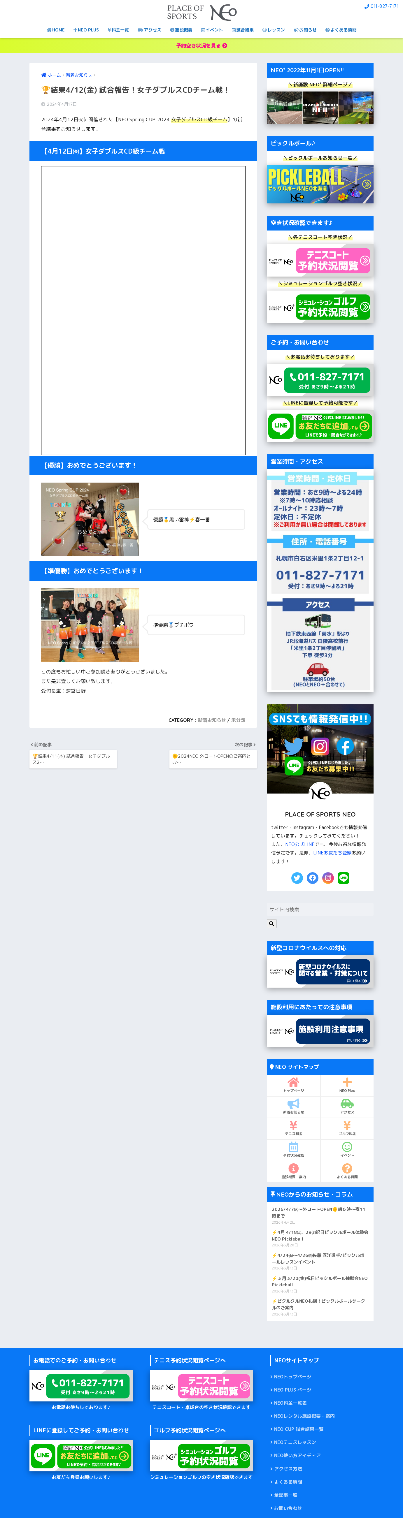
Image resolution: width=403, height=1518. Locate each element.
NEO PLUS (86, 30)
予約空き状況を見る (201, 45)
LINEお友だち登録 (332, 852)
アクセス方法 (288, 1469)
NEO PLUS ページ (292, 1390)
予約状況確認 (293, 1150)
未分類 (238, 720)
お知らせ (305, 30)
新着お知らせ (212, 720)
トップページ (293, 1085)
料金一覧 (118, 30)
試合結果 (243, 30)
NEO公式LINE (300, 844)
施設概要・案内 (293, 1171)
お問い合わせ (288, 1508)
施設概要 (181, 30)
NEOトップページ (292, 1376)
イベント (212, 30)
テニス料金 (293, 1128)
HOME (56, 30)
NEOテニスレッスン (295, 1442)
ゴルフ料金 (347, 1128)
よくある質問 (341, 30)
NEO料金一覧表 (290, 1403)
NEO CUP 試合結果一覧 (299, 1429)
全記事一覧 (285, 1495)
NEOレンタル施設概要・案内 (304, 1416)
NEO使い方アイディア (297, 1455)
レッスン (273, 30)
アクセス (149, 30)
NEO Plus (347, 1085)
